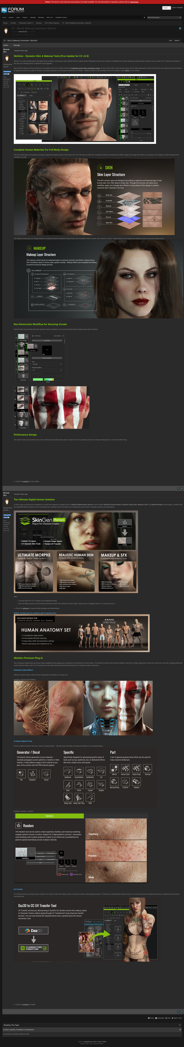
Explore (11, 17)
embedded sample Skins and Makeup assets (85, 68)
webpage (26, 481)
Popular (25, 17)
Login (174, 7)
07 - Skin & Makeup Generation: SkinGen (76, 23)
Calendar (33, 17)
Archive (13, 23)
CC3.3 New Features (52, 23)
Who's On (50, 17)
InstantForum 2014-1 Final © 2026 (95, 1041)
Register (180, 7)
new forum (134, 2)
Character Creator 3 (26, 23)
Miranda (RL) (23, 31)
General (38, 23)
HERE (127, 70)
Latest (18, 17)
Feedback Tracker (61, 17)
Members (41, 17)
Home (4, 17)
